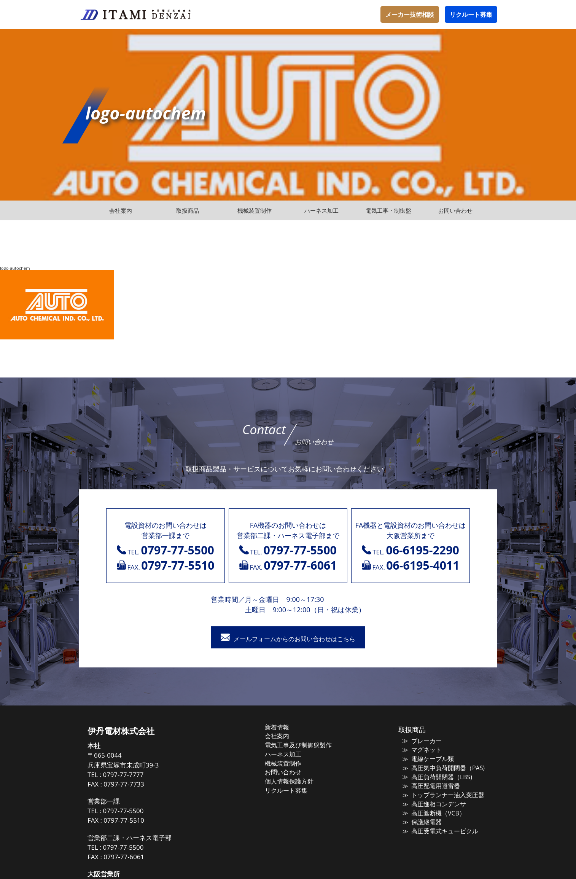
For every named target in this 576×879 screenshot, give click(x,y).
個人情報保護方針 (296, 782)
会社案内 (285, 737)
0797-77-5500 (135, 811)
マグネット (421, 751)
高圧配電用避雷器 (430, 786)
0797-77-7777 (135, 775)
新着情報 (285, 728)
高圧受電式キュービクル (438, 831)
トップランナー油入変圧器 (441, 795)
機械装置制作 (291, 764)
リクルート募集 (471, 14)
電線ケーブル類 (427, 760)
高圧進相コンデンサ (433, 804)
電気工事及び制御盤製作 (305, 746)
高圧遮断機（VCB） (432, 813)
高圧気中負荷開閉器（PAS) (441, 768)
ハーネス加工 (291, 755)
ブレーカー (421, 742)
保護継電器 (421, 822)
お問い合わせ (291, 773)
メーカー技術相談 (409, 14)
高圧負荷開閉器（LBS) (435, 778)
